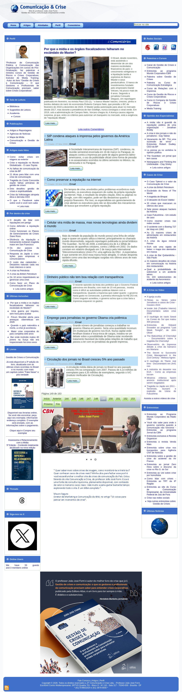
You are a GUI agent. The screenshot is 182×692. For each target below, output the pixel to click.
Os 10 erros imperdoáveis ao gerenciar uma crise (24, 278)
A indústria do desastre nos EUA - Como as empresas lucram (161, 372)
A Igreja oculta (154, 296)
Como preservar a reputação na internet (74, 179)
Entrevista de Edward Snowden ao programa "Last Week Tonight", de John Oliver (161, 329)
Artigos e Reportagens (21, 130)
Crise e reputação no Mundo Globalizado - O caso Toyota (24, 163)
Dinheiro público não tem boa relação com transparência (85, 277)
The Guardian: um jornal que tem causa (161, 157)
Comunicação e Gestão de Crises (24, 141)
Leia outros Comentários (91, 129)
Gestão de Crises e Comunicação (22, 357)
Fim (58, 404)
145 (74, 398)
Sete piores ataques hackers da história (161, 210)
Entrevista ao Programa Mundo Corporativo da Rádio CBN (161, 417)
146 (81, 398)
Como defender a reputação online (24, 227)
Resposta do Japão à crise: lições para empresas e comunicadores (24, 256)
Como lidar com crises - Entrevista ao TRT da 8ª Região (161, 481)
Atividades (43, 25)
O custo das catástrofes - (24, 262)
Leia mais (24, 206)
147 (89, 398)
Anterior (57, 398)
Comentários (74, 25)
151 (118, 398)
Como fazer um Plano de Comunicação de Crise (24, 284)
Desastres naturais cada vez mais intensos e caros (24, 265)
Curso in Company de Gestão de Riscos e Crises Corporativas (161, 103)
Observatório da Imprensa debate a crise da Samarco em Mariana (161, 347)
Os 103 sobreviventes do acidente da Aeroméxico (161, 278)
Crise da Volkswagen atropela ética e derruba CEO (24, 195)
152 (125, 398)
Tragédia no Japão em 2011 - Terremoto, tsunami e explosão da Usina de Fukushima (161, 390)
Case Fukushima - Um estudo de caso (161, 216)
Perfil (57, 25)
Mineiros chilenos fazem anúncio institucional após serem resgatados (161, 380)
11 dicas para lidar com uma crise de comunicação (24, 175)
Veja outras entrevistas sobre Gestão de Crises (161, 502)
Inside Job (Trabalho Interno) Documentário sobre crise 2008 (161, 311)
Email (72, 144)
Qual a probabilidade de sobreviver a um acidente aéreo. (161, 272)
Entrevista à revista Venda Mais (161, 443)
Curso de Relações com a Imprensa (161, 89)
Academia (14, 113)
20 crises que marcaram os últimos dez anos (161, 204)
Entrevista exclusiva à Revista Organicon (161, 437)
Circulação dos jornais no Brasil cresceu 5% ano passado (86, 359)
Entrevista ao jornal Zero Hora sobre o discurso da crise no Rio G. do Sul (161, 467)
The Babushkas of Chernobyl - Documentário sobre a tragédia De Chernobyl (161, 338)
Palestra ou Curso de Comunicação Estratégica (161, 83)
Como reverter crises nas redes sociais (161, 222)
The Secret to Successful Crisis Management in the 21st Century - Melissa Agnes (161, 355)
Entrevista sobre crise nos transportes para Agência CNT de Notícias (161, 450)
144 (67, 398)
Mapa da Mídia (17, 137)
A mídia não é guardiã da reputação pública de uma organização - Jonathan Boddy (161, 126)
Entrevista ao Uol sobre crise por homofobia (161, 474)
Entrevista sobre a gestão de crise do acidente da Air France (161, 458)
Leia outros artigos (24, 289)
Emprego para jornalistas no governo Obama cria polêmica (87, 318)
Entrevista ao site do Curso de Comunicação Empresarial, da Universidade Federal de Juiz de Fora (161, 491)
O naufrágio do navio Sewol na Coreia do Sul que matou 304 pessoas (161, 319)
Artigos (27, 25)
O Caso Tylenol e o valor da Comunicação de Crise (161, 182)
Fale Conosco (84, 680)
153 (133, 398)
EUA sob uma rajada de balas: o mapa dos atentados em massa (161, 249)
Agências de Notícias (20, 133)
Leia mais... (51, 123)
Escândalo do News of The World (161, 191)
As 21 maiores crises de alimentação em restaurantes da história (161, 235)
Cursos (16, 116)
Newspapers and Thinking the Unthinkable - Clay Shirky (161, 163)
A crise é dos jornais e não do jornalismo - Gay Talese (161, 134)
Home (13, 25)
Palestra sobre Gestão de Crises (161, 78)
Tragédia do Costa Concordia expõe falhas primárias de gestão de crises (24, 183)
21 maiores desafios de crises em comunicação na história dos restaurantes (161, 263)
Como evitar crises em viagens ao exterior (24, 158)
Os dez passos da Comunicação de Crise (24, 249)
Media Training (154, 108)
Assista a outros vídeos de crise (159, 398)
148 (96, 398)
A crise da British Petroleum (23, 274)
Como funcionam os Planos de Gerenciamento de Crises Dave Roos (24, 233)
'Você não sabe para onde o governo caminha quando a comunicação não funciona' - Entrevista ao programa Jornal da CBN (161, 427)
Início (46, 398)
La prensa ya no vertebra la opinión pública (161, 151)
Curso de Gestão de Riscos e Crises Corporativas (161, 95)
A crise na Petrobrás (19, 270)
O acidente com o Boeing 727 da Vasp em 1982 (161, 227)
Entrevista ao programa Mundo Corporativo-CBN (161, 72)
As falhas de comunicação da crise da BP (24, 169)
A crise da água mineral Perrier (161, 242)
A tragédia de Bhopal (157, 196)
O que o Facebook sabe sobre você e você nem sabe (24, 201)
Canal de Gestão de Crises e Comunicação (161, 66)
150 (111, 398)
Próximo (48, 404)
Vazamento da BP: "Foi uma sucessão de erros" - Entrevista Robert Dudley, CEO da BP (161, 143)
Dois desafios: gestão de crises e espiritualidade (24, 189)
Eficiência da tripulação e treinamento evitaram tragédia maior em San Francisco (24, 242)
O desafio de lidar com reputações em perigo (24, 221)
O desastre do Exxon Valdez (161, 200)
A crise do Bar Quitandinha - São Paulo (161, 256)
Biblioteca (14, 106)
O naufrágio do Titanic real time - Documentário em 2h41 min (161, 363)
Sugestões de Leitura (20, 110)
